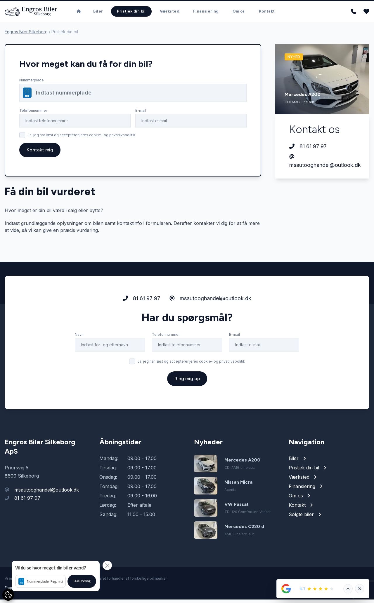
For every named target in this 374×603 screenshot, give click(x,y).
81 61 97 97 (308, 150)
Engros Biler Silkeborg (26, 35)
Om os (239, 13)
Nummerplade (31, 83)
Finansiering (206, 13)
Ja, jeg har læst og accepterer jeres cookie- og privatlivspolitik (81, 138)
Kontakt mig (40, 153)
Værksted (169, 13)
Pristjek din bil (131, 13)
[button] (56, 576)
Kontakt (267, 13)
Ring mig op (187, 405)
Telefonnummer (33, 114)
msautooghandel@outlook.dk (322, 165)
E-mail (140, 114)
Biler (98, 13)
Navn (79, 361)
